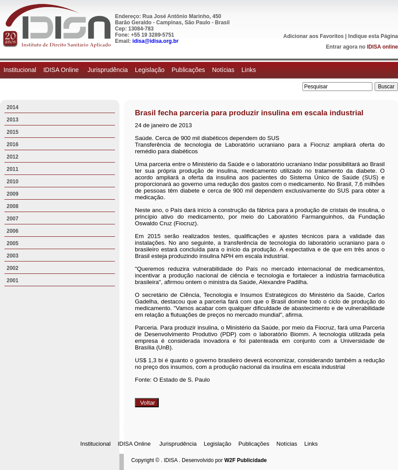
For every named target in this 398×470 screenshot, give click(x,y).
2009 (13, 194)
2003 (13, 256)
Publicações (188, 69)
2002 (13, 268)
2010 (13, 181)
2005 (13, 243)
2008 (13, 206)
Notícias (223, 69)
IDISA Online (61, 69)
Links (248, 69)
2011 (13, 169)
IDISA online (382, 47)
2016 (13, 144)
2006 (13, 231)
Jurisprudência (108, 69)
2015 (13, 132)
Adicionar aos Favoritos (313, 36)
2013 (13, 120)
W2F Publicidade (245, 460)
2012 (13, 157)
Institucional (20, 69)
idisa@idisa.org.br (155, 41)
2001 (13, 280)
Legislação (150, 69)
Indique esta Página (373, 36)
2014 (13, 107)
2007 (13, 219)
